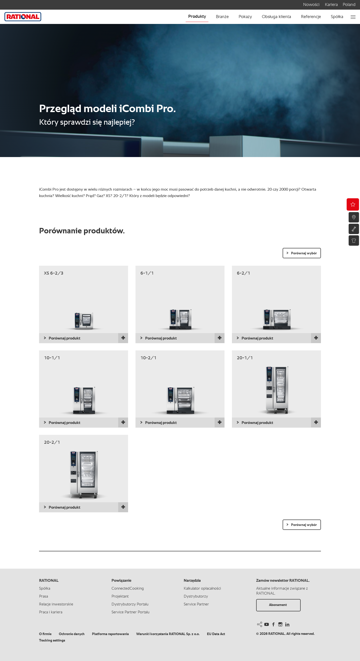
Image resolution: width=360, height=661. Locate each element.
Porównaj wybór (304, 253)
